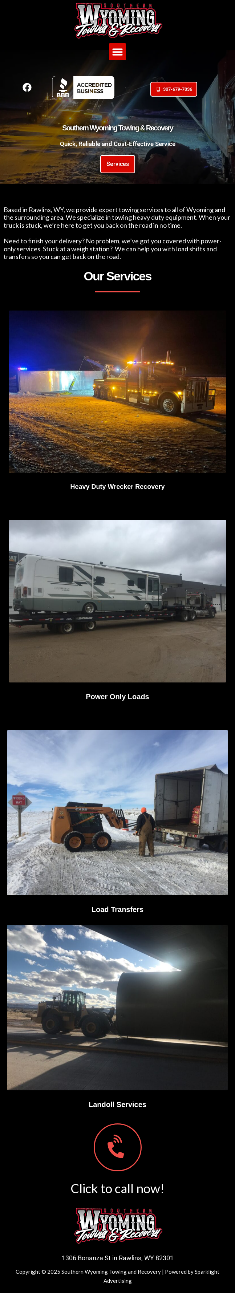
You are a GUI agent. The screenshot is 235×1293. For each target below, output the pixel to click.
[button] (117, 51)
